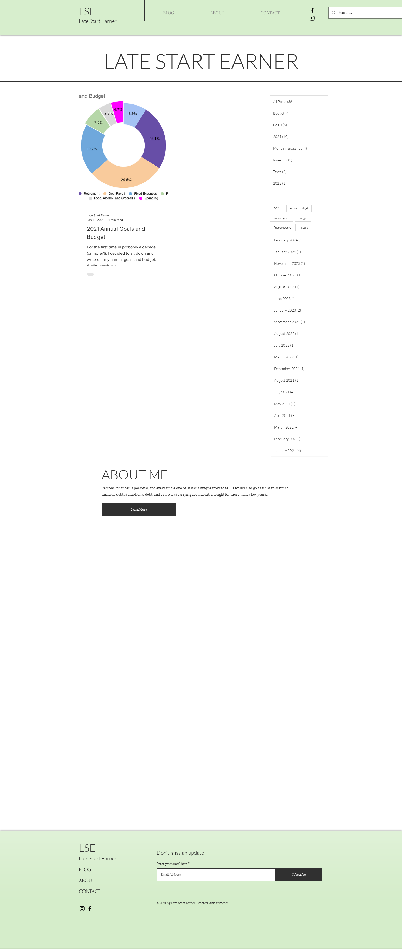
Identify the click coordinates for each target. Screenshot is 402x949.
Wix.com (222, 903)
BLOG (85, 870)
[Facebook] (312, 10)
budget (303, 218)
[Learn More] (139, 509)
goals (304, 227)
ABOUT (86, 881)
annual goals (281, 218)
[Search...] (368, 12)
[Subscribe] (298, 874)
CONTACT (89, 891)
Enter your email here (172, 864)
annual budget (299, 208)
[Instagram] (312, 18)
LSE (87, 11)
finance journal (283, 227)
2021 (277, 208)
